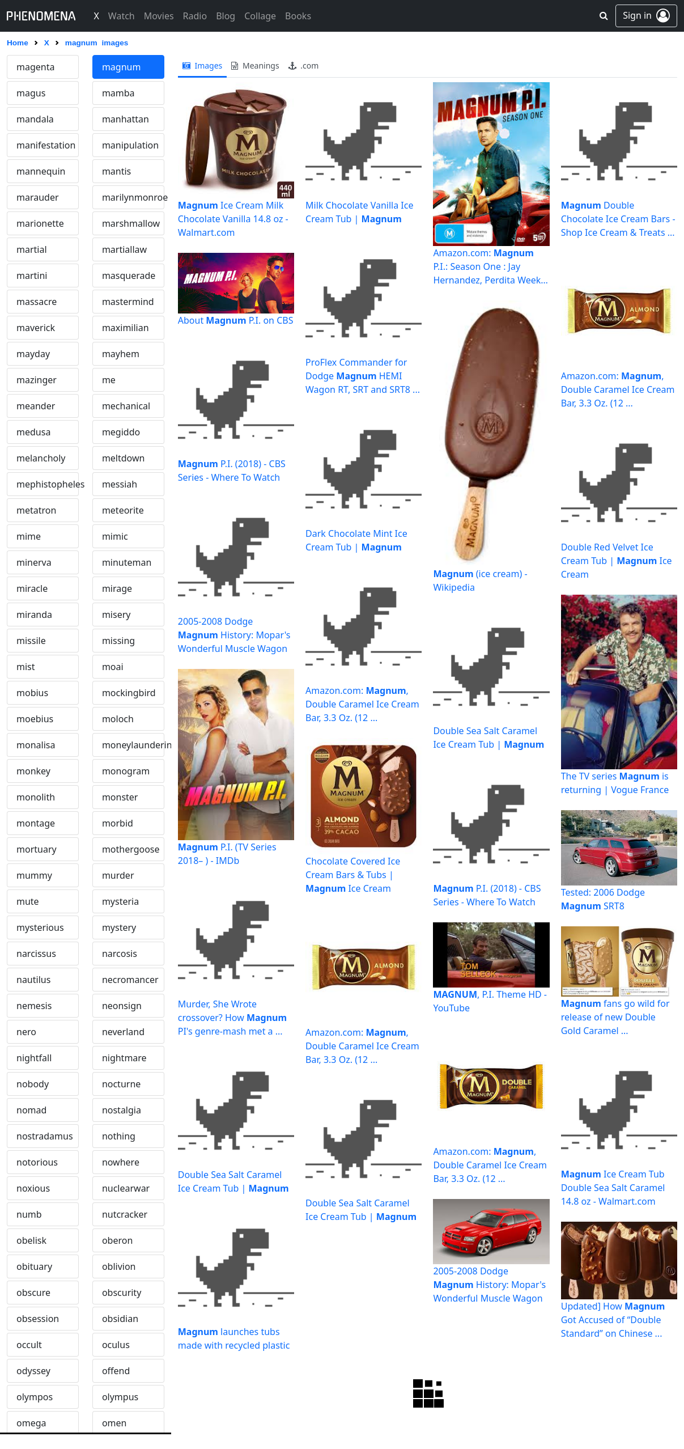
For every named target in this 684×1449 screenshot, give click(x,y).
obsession (37, 1318)
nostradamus (44, 1136)
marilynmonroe (133, 197)
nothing (118, 1136)
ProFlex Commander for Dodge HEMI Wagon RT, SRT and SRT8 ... (362, 376)
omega (31, 1423)
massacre (36, 301)
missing (118, 640)
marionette (40, 223)
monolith (35, 797)
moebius (34, 719)
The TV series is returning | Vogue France (615, 783)
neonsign (122, 1005)
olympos (34, 1397)
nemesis (34, 1005)
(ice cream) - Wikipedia (480, 580)
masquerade (128, 275)
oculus (116, 1344)
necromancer (130, 979)
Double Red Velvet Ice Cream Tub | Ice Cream (616, 561)
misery (116, 614)
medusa (33, 432)
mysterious (40, 927)
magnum (121, 67)
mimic (115, 536)
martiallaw (124, 249)
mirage (117, 588)
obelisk (31, 1240)
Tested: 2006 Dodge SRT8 (603, 899)
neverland (123, 1032)
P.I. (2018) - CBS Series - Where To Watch (232, 470)
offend (116, 1371)
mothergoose (131, 849)
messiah (119, 484)
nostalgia (121, 1110)
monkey (33, 771)
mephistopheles (47, 484)
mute (27, 901)
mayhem (120, 354)
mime (28, 536)
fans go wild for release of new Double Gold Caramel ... (615, 1017)
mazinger (36, 380)
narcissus (36, 953)
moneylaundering (133, 745)
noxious (33, 1188)
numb (29, 1214)
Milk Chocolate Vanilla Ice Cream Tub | (359, 212)
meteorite (123, 510)
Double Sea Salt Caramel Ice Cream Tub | (233, 1181)
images (202, 65)
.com (303, 65)
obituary (34, 1266)
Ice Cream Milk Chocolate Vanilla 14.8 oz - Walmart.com (233, 219)
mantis (116, 171)
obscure (33, 1292)
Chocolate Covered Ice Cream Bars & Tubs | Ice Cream (352, 875)
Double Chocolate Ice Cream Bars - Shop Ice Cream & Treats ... (618, 219)
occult (29, 1344)
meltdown (123, 458)
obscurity (121, 1292)
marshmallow (131, 223)
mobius (32, 693)
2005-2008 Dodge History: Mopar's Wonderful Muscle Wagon (234, 635)
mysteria (120, 901)
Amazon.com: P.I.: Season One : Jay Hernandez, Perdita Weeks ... (489, 267)
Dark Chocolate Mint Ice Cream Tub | (356, 540)
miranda (34, 614)
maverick (35, 327)
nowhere (120, 1162)
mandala (35, 119)
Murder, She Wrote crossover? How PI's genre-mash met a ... (232, 1017)
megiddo (121, 432)
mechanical (126, 406)
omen (114, 1423)
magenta (35, 67)
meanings (255, 65)
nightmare (124, 1058)
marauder (37, 197)
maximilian (125, 327)
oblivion (119, 1266)
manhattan (125, 119)
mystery (119, 927)
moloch (118, 719)
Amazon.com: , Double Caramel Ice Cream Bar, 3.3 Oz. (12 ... (362, 704)
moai (113, 666)
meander (35, 406)
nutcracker (124, 1214)
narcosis (119, 953)
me (109, 380)
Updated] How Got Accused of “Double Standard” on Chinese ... (613, 1320)
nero (26, 1032)
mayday (33, 354)
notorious (37, 1162)
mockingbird (129, 693)
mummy (34, 875)
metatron (36, 510)
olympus (120, 1397)
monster (120, 797)
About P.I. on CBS (236, 320)
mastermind (128, 301)
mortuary (36, 849)
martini (31, 275)
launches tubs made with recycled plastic (234, 1338)
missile (31, 640)
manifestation (45, 145)
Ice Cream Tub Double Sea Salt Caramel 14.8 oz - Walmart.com (613, 1188)
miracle (32, 588)
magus (30, 93)
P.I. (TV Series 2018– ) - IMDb (227, 854)
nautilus (33, 979)
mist (25, 666)
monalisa (35, 745)
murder (118, 875)
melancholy (41, 458)
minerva (34, 562)
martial (31, 249)
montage (35, 823)
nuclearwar (126, 1188)
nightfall (34, 1058)
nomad (31, 1110)
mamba (118, 93)
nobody (32, 1084)
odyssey (33, 1371)
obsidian (120, 1318)
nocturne (121, 1084)
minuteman (127, 562)
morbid (117, 823)
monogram (126, 771)
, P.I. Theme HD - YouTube (490, 1001)
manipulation (130, 145)
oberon (117, 1240)
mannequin (40, 171)
